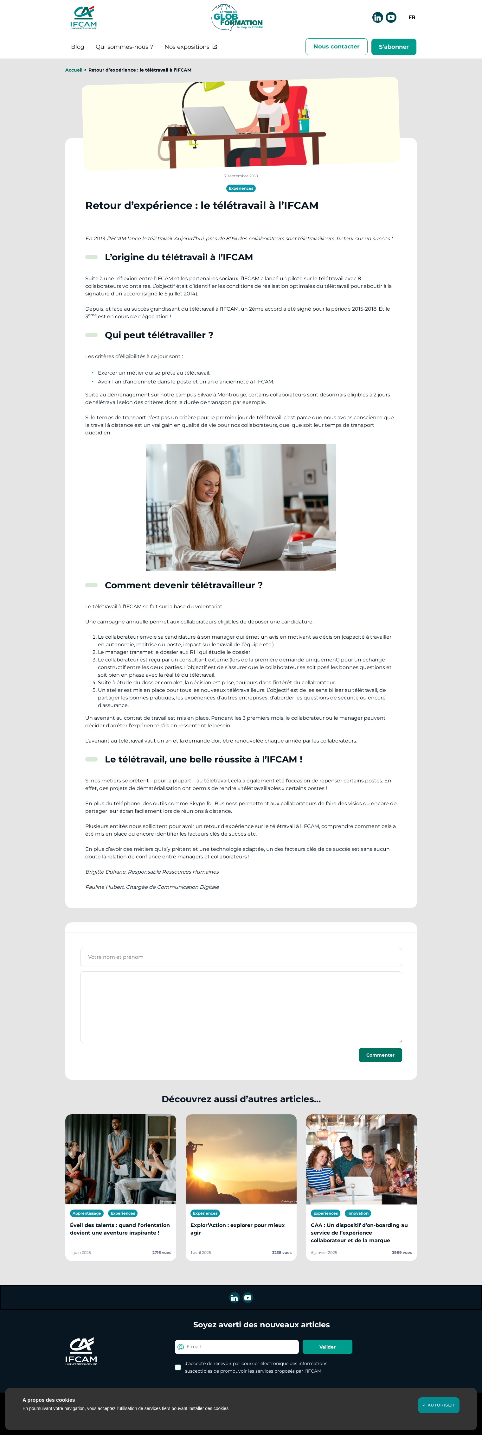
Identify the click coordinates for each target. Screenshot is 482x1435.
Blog (77, 46)
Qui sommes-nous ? (124, 46)
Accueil (73, 70)
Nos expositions (186, 46)
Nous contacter (336, 46)
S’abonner (394, 46)
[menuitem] (411, 17)
